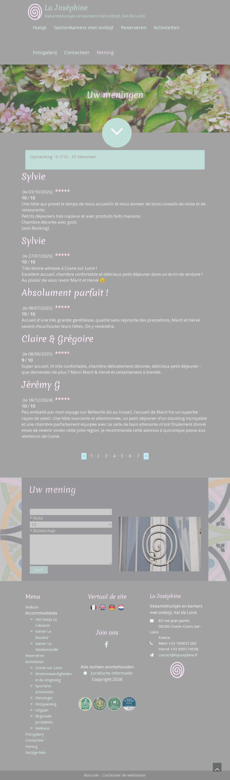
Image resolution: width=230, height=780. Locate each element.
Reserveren (133, 27)
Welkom (32, 607)
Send (43, 569)
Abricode (91, 775)
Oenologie (43, 697)
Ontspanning (46, 704)
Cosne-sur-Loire (48, 667)
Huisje (40, 27)
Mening (105, 52)
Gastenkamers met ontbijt (84, 27)
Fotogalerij (45, 52)
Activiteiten (166, 27)
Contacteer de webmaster (124, 775)
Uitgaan (41, 710)
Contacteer (76, 52)
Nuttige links (35, 752)
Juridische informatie (107, 673)
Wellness (42, 728)
